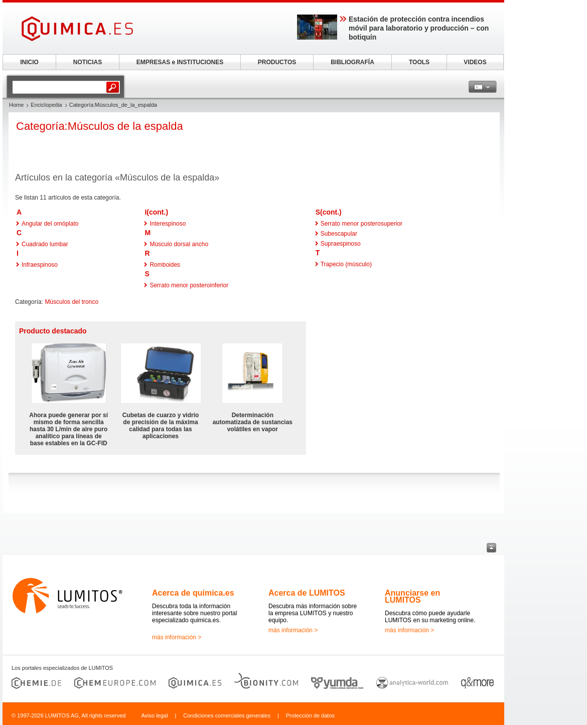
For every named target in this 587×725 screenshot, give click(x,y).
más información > (176, 637)
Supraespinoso (341, 243)
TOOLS (419, 62)
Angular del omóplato (50, 223)
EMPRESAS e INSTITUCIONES (179, 62)
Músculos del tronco (71, 301)
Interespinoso (168, 223)
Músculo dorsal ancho (179, 244)
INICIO (29, 62)
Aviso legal (154, 715)
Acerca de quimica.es (193, 593)
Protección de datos (310, 715)
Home (16, 105)
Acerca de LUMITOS (306, 593)
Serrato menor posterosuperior (361, 223)
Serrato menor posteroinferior (189, 285)
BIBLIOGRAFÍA (352, 62)
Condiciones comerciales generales (226, 715)
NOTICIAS (87, 62)
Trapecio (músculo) (346, 264)
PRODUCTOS (277, 62)
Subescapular (339, 233)
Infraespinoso (40, 264)
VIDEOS (475, 62)
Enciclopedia (46, 105)
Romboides (165, 264)
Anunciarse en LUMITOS (412, 596)
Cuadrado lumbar (45, 244)
